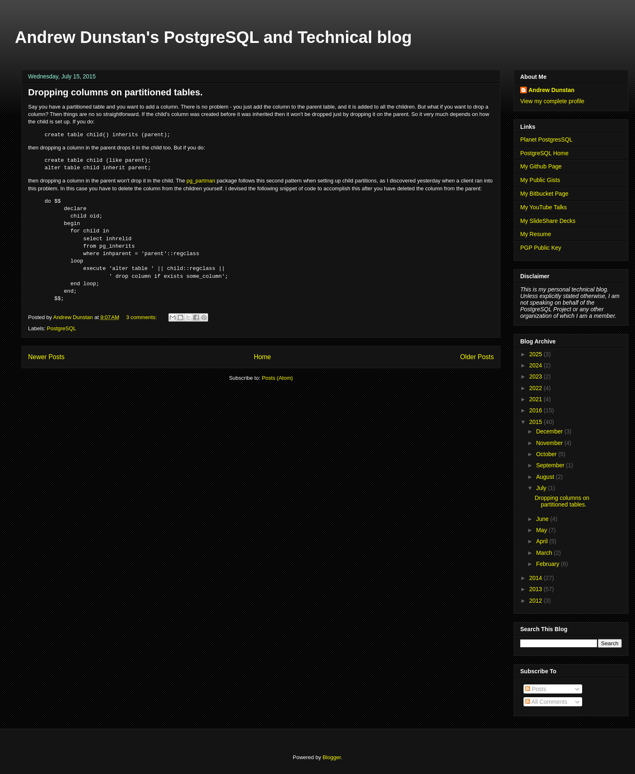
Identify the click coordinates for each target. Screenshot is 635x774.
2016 (536, 410)
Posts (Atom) (277, 378)
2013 (536, 589)
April (542, 541)
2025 (536, 354)
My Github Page (541, 166)
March (545, 552)
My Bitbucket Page (544, 193)
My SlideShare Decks (548, 221)
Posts (535, 689)
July (542, 488)
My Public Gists (540, 180)
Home (262, 356)
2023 (536, 376)
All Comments (546, 701)
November (550, 443)
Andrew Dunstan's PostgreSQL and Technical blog (213, 37)
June (543, 519)
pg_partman (201, 181)
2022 (536, 388)
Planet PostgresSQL (546, 139)
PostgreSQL (61, 328)
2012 (536, 600)
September (551, 465)
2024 (536, 365)
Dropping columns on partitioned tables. (115, 92)
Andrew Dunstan (551, 90)
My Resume (535, 234)
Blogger (331, 757)
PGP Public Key (540, 247)
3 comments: (142, 317)
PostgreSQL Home (544, 153)
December (550, 431)
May (542, 530)
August (545, 476)
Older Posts (477, 356)
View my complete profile (552, 101)
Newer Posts (46, 356)
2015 (536, 422)
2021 (536, 399)
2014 (536, 578)
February (548, 564)
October (547, 454)
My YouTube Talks (543, 207)
